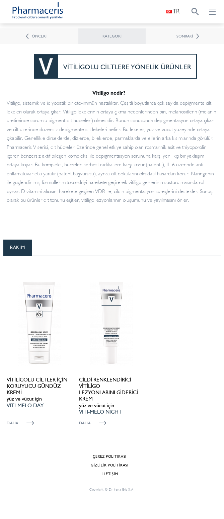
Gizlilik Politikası (109, 465)
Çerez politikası (110, 456)
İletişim (110, 474)
